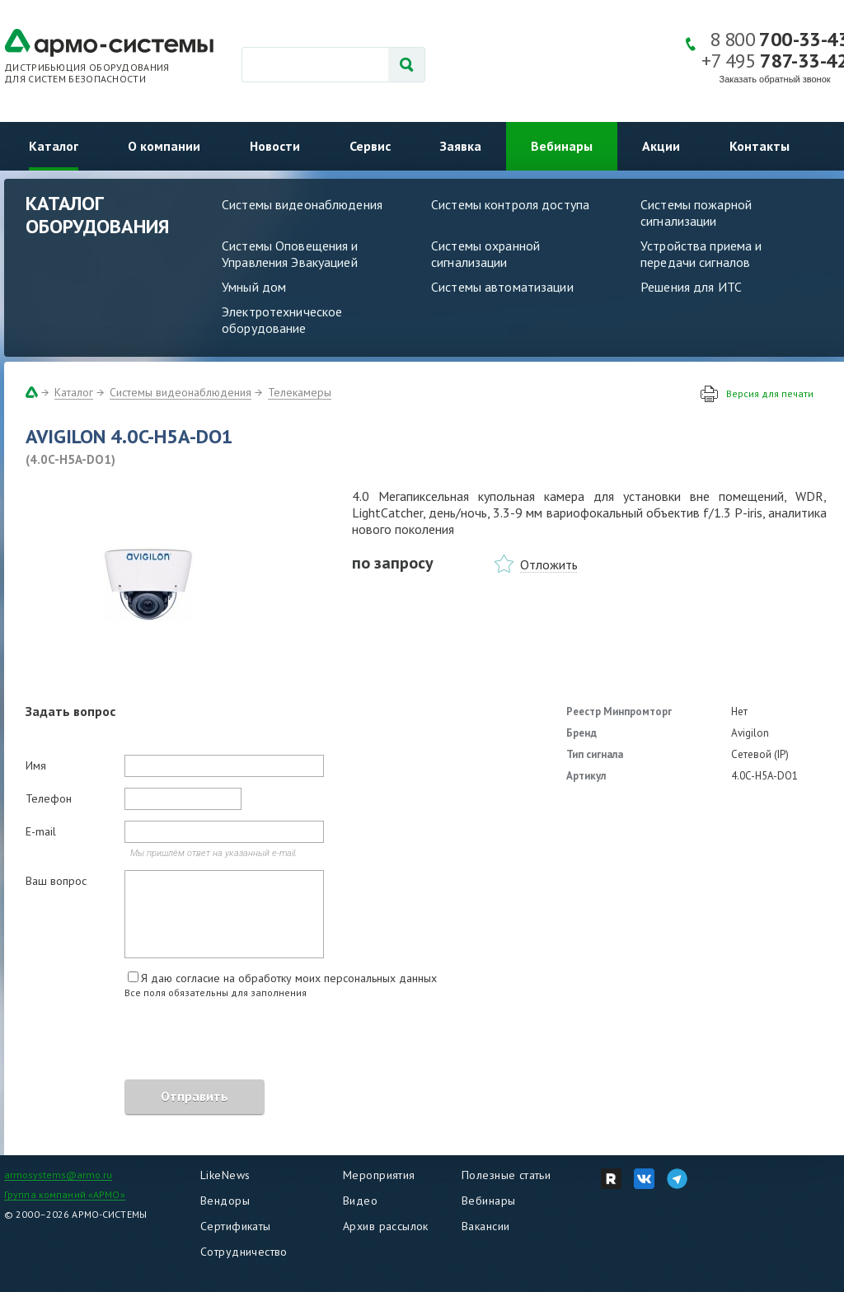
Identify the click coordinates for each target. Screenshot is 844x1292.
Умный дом (254, 287)
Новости (275, 146)
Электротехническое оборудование (282, 319)
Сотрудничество (244, 1251)
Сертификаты (235, 1226)
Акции (661, 146)
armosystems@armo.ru (58, 1174)
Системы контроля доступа (510, 204)
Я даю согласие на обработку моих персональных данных (289, 978)
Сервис (370, 146)
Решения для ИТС (691, 287)
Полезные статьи (506, 1175)
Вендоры (225, 1200)
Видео (360, 1200)
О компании (164, 146)
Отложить (549, 564)
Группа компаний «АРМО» (64, 1194)
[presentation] (151, 1041)
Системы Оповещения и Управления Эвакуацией (290, 253)
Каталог (53, 146)
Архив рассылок (386, 1226)
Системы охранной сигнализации (485, 253)
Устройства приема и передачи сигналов (701, 253)
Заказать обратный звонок (775, 79)
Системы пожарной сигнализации (696, 212)
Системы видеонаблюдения (302, 204)
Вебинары (562, 146)
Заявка (460, 146)
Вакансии (485, 1226)
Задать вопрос (70, 711)
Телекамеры (299, 392)
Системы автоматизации (502, 287)
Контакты (759, 146)
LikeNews (225, 1175)
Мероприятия (379, 1175)
